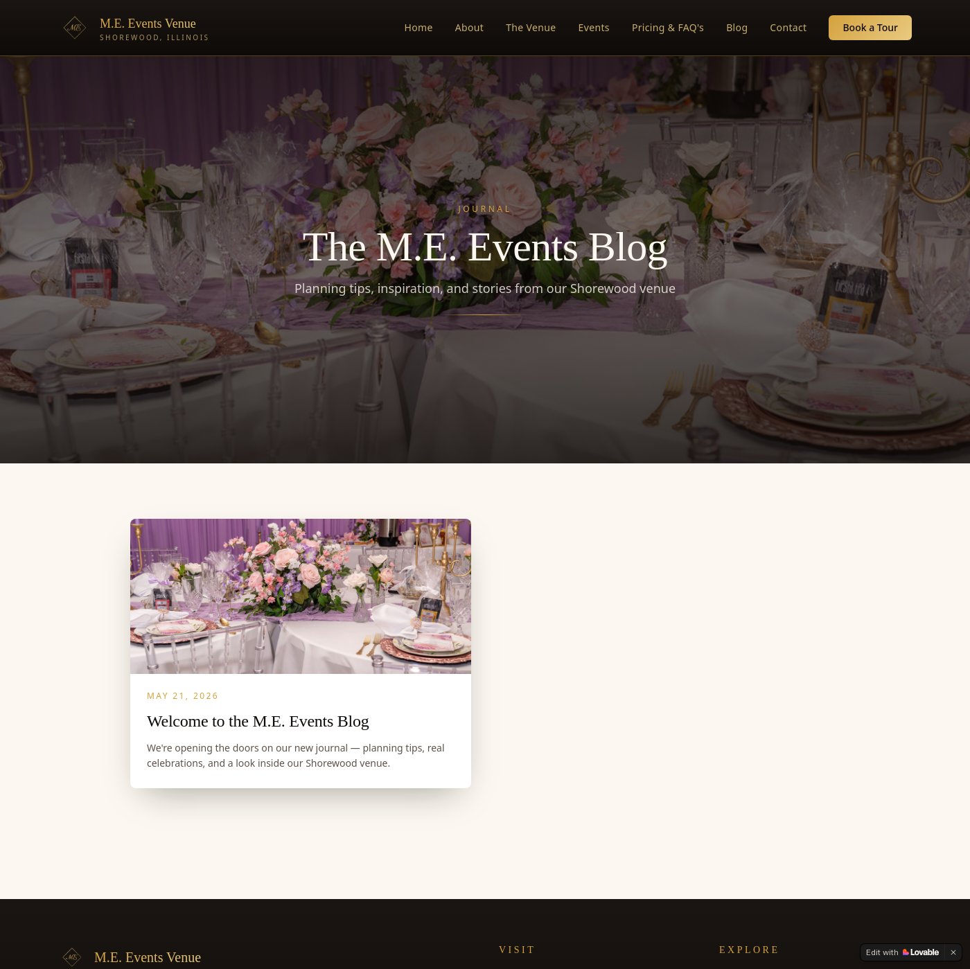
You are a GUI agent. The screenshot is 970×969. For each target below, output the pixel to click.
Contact (788, 27)
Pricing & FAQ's (668, 27)
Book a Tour (870, 27)
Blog (737, 27)
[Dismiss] (953, 952)
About (469, 27)
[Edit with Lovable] (902, 952)
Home (419, 27)
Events (594, 27)
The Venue (531, 27)
